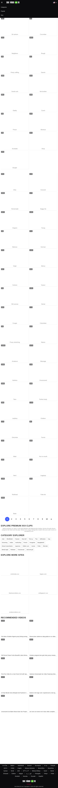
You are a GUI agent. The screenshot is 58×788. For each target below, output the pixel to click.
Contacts (29, 784)
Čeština (13, 773)
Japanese (17, 546)
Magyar (21, 773)
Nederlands (21, 765)
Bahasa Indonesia (30, 768)
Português (37, 773)
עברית (45, 765)
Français (53, 765)
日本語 (12, 768)
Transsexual (21, 549)
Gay (49, 539)
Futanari (17, 539)
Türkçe (46, 773)
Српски (6, 771)
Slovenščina (41, 768)
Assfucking (18, 542)
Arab (3, 539)
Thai (36, 539)
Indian (11, 542)
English (20, 768)
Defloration (43, 539)
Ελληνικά (5, 773)
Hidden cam (26, 546)
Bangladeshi (41, 542)
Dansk (52, 771)
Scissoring (4, 542)
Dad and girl (30, 549)
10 (47, 519)
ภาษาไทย (4, 765)
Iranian (33, 546)
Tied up (31, 539)
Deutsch (29, 765)
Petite (39, 546)
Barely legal (5, 549)
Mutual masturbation (7, 546)
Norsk (12, 771)
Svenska (25, 776)
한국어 (5, 768)
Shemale (45, 546)
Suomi (45, 771)
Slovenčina (51, 768)
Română (17, 776)
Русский (33, 776)
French (25, 542)
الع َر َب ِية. (29, 773)
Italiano (12, 765)
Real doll (24, 539)
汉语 (18, 771)
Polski (52, 773)
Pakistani (12, 549)
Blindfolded (10, 539)
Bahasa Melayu (36, 771)
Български (38, 765)
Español (41, 776)
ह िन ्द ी (26, 771)
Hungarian (32, 542)
